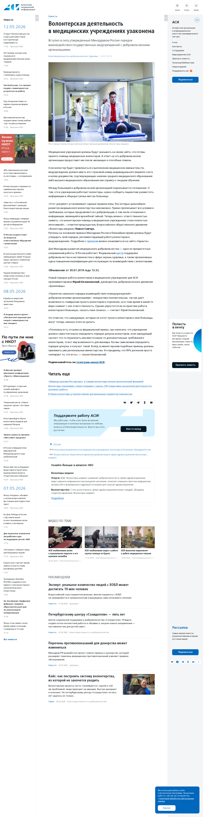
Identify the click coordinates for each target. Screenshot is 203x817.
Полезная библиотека (183, 62)
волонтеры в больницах (121, 449)
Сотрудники (178, 50)
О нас (174, 42)
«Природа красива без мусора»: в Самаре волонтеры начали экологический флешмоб (96, 381)
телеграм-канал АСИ (90, 361)
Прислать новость (181, 58)
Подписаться (185, 79)
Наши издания (179, 66)
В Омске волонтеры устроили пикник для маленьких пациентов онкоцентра (90, 394)
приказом (92, 241)
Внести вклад (133, 428)
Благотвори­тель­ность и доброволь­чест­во (68, 56)
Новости (52, 16)
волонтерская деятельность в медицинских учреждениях (81, 449)
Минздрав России (142, 449)
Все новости (10, 639)
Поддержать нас (180, 71)
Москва (57, 444)
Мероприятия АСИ (181, 54)
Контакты (177, 46)
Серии (51, 701)
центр (120, 252)
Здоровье (93, 56)
